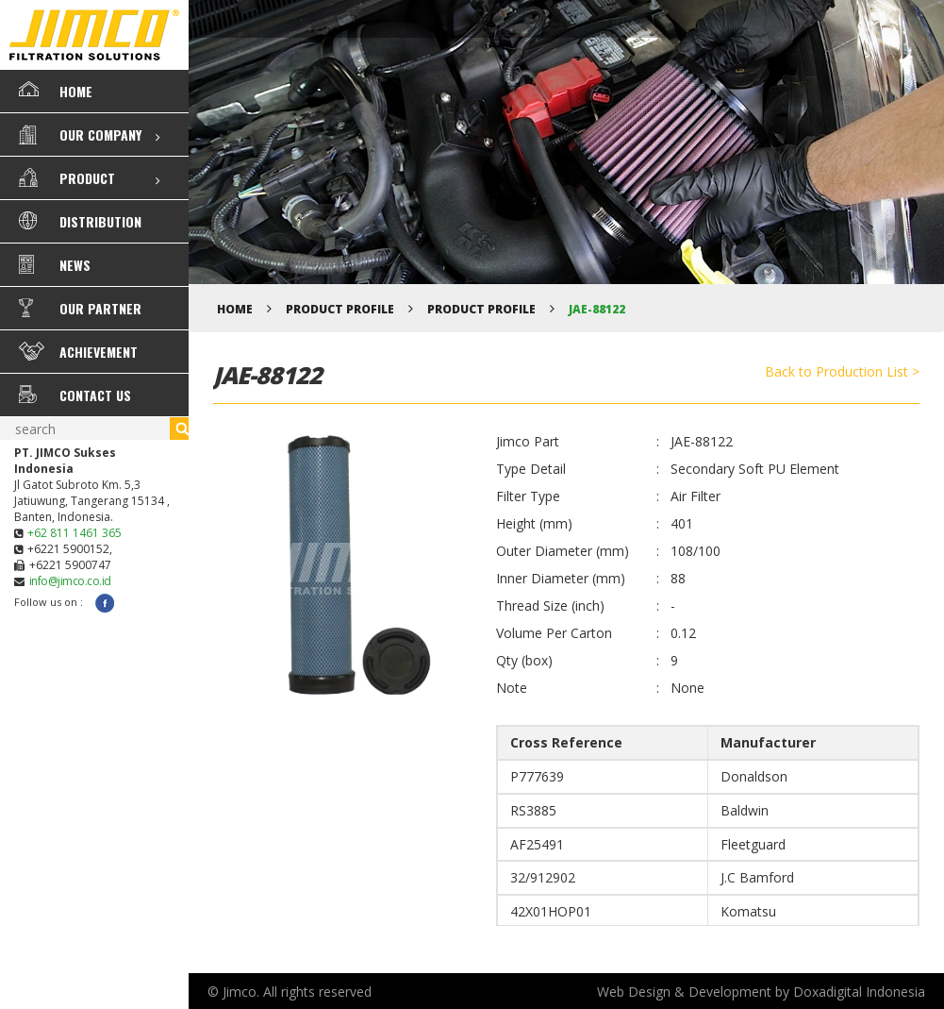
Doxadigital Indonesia (859, 992)
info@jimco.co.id (70, 581)
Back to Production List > (842, 371)
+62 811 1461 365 (74, 533)
